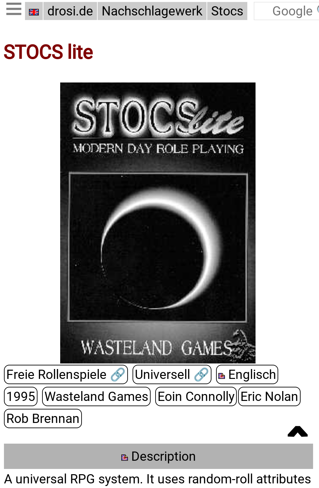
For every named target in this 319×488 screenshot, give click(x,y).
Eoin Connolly (196, 396)
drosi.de (70, 11)
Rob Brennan (43, 418)
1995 (20, 396)
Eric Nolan (269, 396)
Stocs (227, 11)
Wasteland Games (96, 396)
